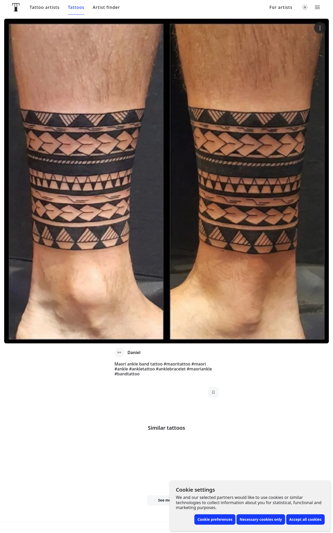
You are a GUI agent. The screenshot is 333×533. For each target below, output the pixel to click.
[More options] (320, 28)
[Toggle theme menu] (305, 7)
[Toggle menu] (317, 7)
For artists (281, 7)
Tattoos (76, 7)
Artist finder (106, 7)
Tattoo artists (45, 7)
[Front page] (15, 7)
